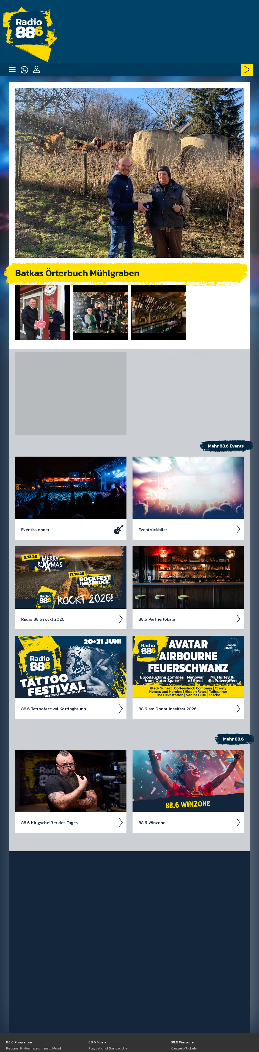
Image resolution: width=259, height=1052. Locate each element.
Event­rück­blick (190, 529)
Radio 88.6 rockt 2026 (72, 618)
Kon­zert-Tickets (184, 1048)
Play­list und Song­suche (107, 1048)
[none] (12, 70)
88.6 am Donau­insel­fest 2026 (190, 708)
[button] (36, 70)
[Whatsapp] (24, 70)
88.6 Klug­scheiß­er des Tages (72, 822)
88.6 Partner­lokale (190, 618)
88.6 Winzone (190, 822)
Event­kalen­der (72, 529)
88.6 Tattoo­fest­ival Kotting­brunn (72, 708)
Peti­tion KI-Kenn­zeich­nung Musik (34, 1048)
